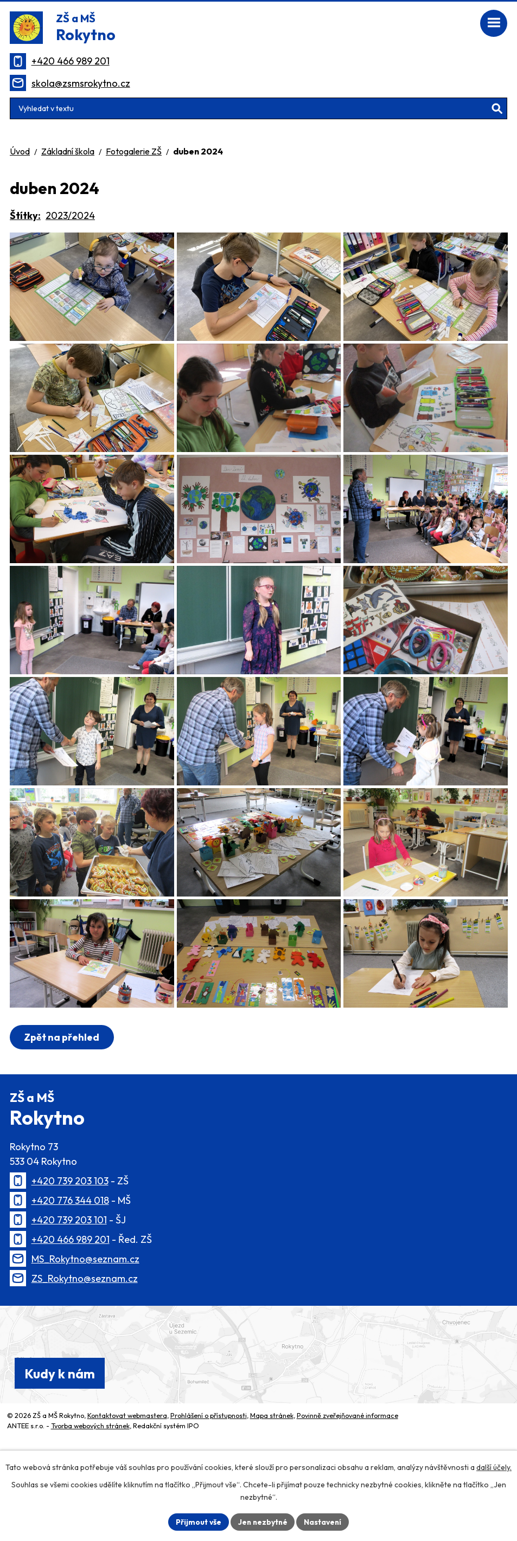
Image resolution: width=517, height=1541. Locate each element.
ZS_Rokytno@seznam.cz (84, 1354)
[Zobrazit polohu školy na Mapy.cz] (258, 1430)
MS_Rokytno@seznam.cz (85, 1335)
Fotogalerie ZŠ (134, 151)
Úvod (20, 151)
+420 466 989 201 (70, 61)
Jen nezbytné (262, 1521)
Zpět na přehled (62, 1113)
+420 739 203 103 (69, 1256)
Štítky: (25, 215)
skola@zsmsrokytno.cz (80, 83)
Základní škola (67, 151)
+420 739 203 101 (69, 1295)
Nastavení (324, 1521)
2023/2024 (70, 215)
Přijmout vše (197, 1521)
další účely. (494, 1467)
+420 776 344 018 (70, 1276)
